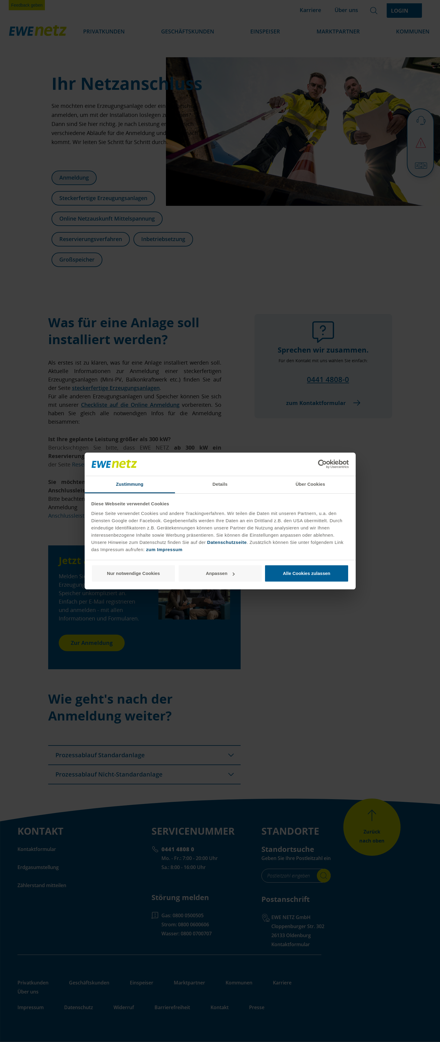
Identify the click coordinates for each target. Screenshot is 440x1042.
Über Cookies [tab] (310, 484)
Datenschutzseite (226, 542)
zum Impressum (164, 549)
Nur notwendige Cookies (133, 573)
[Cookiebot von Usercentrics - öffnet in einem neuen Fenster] (322, 464)
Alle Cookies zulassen (306, 573)
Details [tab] (220, 484)
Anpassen (220, 573)
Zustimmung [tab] (129, 484)
